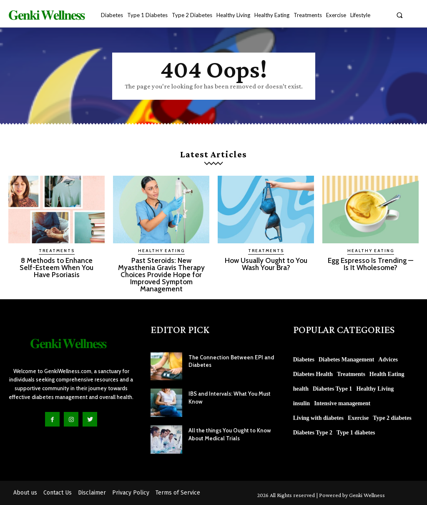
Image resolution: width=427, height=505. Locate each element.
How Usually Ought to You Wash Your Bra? (265, 264)
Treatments (57, 250)
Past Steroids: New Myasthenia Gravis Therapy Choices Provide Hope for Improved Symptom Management (161, 274)
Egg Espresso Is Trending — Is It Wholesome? (370, 264)
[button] (399, 14)
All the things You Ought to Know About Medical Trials (227, 434)
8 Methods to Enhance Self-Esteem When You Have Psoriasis (56, 267)
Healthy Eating (161, 250)
